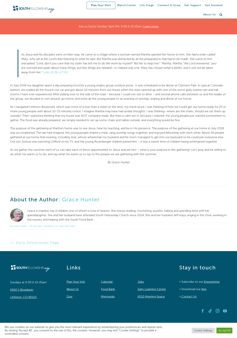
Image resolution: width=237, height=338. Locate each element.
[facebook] (203, 311)
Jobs (141, 281)
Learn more (150, 26)
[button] (221, 14)
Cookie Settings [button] (203, 330)
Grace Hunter (81, 199)
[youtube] (225, 311)
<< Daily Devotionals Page (34, 243)
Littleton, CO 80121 (23, 297)
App (203, 289)
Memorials (108, 296)
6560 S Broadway (21, 289)
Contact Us (189, 296)
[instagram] (217, 311)
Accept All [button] (224, 330)
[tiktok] (210, 311)
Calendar (107, 281)
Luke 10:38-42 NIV (55, 72)
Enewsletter (212, 281)
